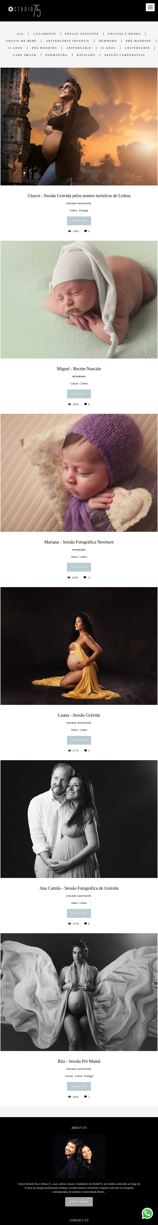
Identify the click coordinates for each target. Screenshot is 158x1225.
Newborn (108, 41)
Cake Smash (24, 55)
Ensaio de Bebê (21, 41)
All (20, 33)
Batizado (86, 55)
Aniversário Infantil (68, 41)
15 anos (15, 48)
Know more (79, 1201)
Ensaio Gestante (82, 33)
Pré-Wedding (139, 41)
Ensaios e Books (124, 33)
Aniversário (78, 48)
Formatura (57, 55)
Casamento (45, 33)
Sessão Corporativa (125, 55)
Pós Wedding (44, 48)
